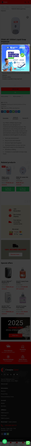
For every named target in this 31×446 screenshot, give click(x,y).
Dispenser (6, 108)
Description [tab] (5, 118)
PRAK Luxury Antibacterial (5, 178)
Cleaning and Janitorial (16, 7)
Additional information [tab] (15, 118)
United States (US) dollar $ (7, 61)
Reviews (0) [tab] (25, 118)
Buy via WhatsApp (8, 189)
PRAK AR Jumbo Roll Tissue (22, 178)
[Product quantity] (15, 85)
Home (2, 7)
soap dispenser (16, 108)
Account (3, 444)
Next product (29, 201)
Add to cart (15, 89)
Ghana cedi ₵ (4, 55)
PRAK (10, 108)
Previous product (26, 201)
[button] (27, 17)
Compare (22, 444)
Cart (9, 444)
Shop (7, 7)
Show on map (4, 384)
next (28, 162)
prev (26, 162)
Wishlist (16, 444)
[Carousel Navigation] (27, 162)
